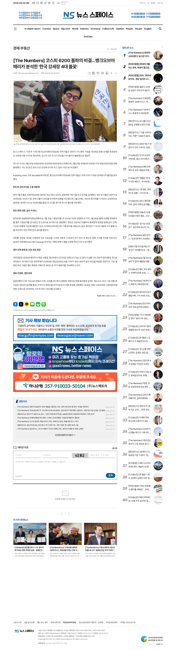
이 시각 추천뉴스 (20, 519)
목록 (93, 73)
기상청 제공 (63, 4)
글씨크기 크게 (111, 73)
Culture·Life (108, 28)
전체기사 (142, 3)
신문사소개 (17, 623)
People (129, 28)
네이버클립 (49, 3)
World (75, 28)
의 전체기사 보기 (106, 296)
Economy (95, 28)
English (147, 28)
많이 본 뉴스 (127, 47)
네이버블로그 (41, 3)
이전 (61, 513)
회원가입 (160, 3)
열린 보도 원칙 (42, 623)
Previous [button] (16, 540)
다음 (68, 513)
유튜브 (34, 3)
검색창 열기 (160, 29)
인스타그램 (38, 3)
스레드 (53, 3)
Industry (84, 28)
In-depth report (32, 28)
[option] (29, 541)
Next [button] (114, 540)
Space (56, 28)
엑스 (21, 304)
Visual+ (138, 28)
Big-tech (65, 28)
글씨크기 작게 (116, 73)
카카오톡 (26, 304)
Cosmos (46, 28)
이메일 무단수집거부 (127, 623)
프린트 (102, 73)
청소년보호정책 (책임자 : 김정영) (91, 623)
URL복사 (89, 73)
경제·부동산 (113, 49)
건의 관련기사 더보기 (65, 435)
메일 (98, 73)
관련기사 (23, 401)
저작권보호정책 (111, 623)
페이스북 (15, 304)
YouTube (88, 36)
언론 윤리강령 (29, 623)
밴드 (43, 304)
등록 (110, 475)
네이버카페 (38, 304)
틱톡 (45, 3)
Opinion (120, 28)
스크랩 (107, 73)
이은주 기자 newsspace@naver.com (26, 73)
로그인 (153, 3)
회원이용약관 (55, 623)
